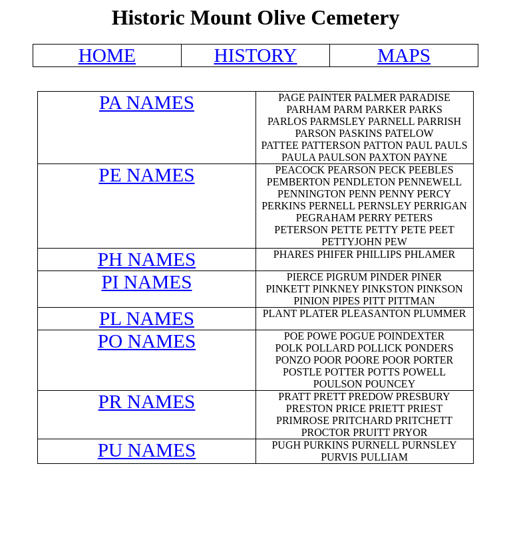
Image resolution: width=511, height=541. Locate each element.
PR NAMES (147, 401)
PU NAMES (147, 450)
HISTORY (255, 55)
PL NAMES (146, 318)
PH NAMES (147, 259)
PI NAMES (146, 281)
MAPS (403, 55)
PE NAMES (146, 174)
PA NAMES (146, 102)
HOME (107, 55)
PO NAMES (147, 341)
